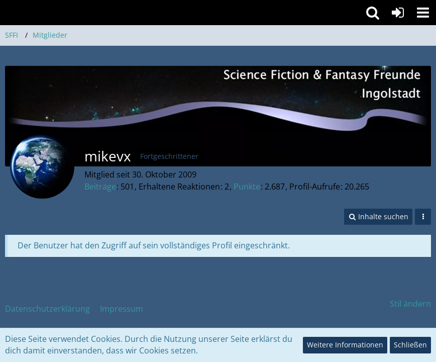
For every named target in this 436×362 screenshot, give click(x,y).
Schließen (410, 344)
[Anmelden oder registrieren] (398, 13)
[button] (423, 13)
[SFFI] (178, 12)
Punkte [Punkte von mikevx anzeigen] (247, 186)
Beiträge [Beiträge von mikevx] (100, 186)
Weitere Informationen (345, 344)
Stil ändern (410, 303)
